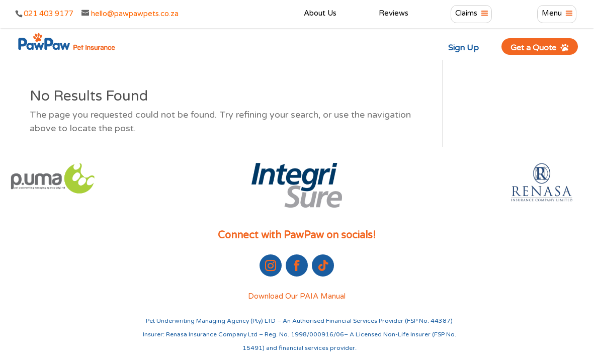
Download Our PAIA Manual (297, 296)
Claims (466, 14)
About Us (320, 14)
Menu (552, 14)
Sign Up (463, 47)
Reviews (393, 14)
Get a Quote (540, 47)
